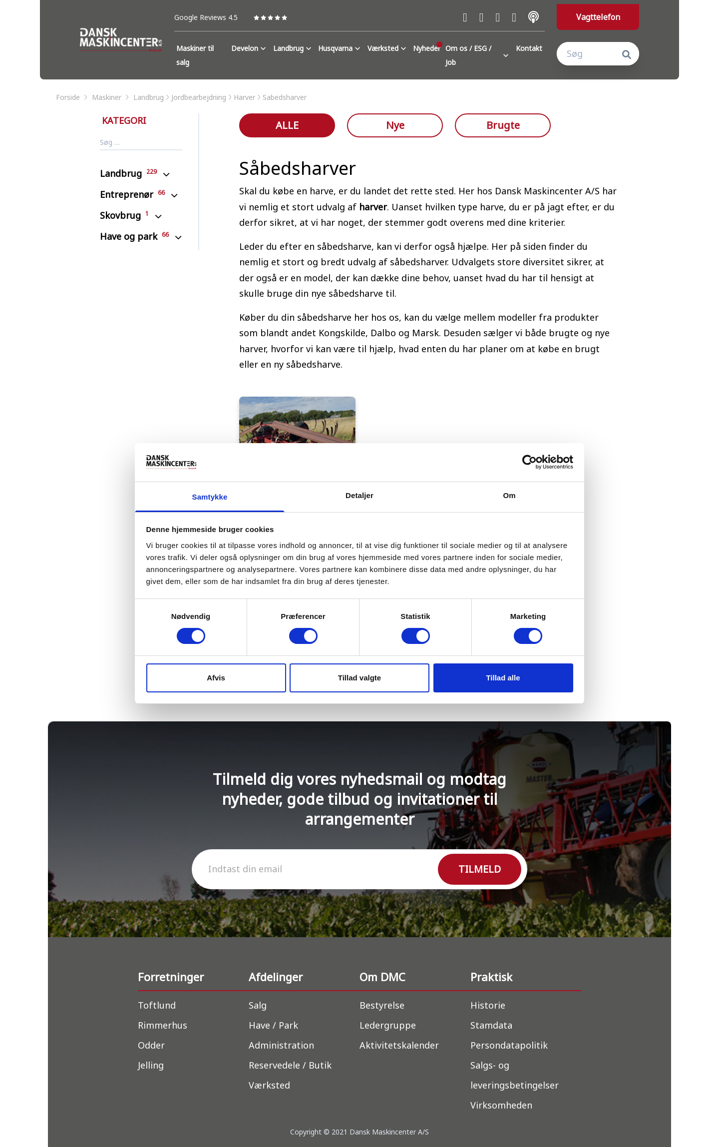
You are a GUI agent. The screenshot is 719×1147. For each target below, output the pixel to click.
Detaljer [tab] (359, 495)
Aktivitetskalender (399, 1045)
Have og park (134, 236)
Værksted (387, 48)
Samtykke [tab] (210, 497)
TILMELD (479, 869)
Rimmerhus (162, 1025)
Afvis (216, 677)
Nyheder (426, 48)
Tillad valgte (359, 677)
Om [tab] (509, 495)
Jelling (151, 1065)
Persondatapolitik (509, 1045)
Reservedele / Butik (290, 1065)
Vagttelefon (598, 16)
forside (72, 97)
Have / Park (273, 1025)
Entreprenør (132, 194)
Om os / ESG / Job (478, 55)
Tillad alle (503, 677)
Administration (281, 1045)
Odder (151, 1045)
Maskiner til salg (195, 55)
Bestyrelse (382, 1005)
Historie (487, 1005)
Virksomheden (501, 1105)
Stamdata (491, 1025)
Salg (258, 1005)
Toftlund (157, 1005)
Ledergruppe (388, 1025)
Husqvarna (340, 48)
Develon (249, 48)
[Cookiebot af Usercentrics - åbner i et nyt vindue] (529, 462)
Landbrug (293, 48)
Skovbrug (124, 215)
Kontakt (529, 48)
